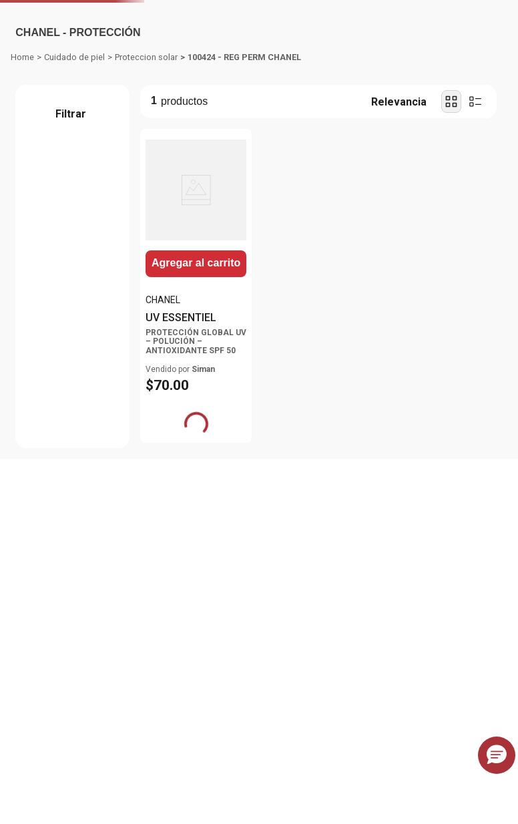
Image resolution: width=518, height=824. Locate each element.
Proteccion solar (146, 158)
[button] (70, 219)
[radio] (451, 202)
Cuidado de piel (74, 158)
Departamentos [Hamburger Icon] (62, 83)
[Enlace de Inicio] (22, 158)
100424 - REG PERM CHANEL (244, 158)
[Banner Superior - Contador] (259, 14)
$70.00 (51, 302)
